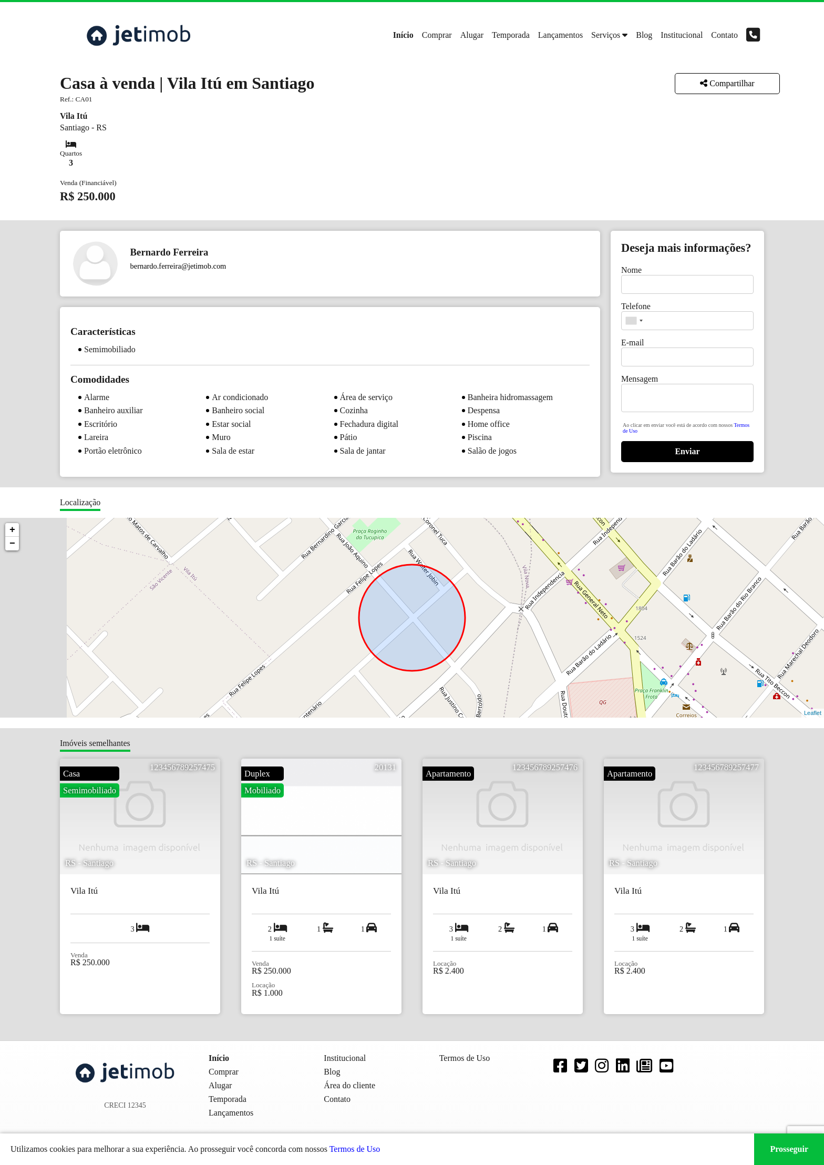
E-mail (632, 342)
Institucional (682, 34)
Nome (631, 269)
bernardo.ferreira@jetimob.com (178, 266)
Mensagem (639, 378)
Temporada (511, 34)
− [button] (12, 543)
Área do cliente (349, 1085)
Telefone (636, 306)
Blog (644, 34)
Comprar (437, 34)
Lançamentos (560, 34)
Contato (724, 34)
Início (403, 34)
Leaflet (812, 713)
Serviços (605, 34)
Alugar (471, 34)
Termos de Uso (354, 1148)
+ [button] (12, 530)
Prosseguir (789, 1148)
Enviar (687, 451)
